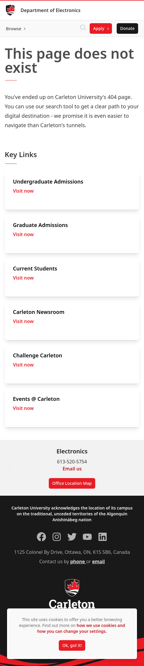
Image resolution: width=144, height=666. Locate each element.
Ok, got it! (71, 645)
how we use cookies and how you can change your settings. (81, 628)
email (98, 561)
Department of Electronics (51, 10)
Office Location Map (72, 483)
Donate (127, 28)
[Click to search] (83, 28)
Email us (72, 468)
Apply (98, 28)
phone (78, 561)
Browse (13, 28)
